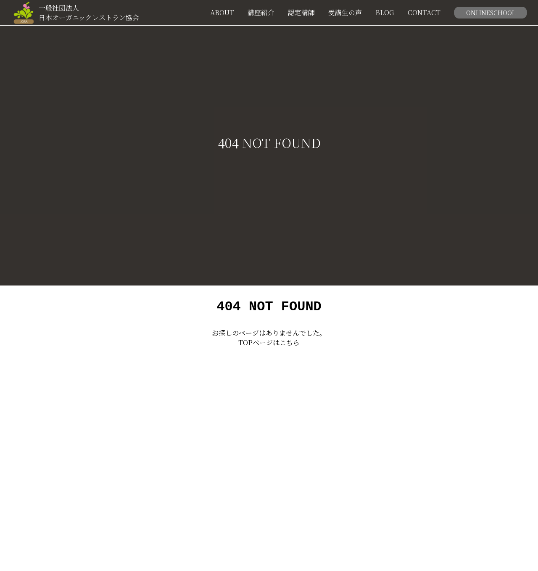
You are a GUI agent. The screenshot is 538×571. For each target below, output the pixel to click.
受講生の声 (345, 12)
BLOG (384, 12)
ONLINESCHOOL (490, 12)
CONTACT (424, 12)
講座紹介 (261, 12)
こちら (290, 345)
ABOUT (222, 12)
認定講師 (301, 12)
